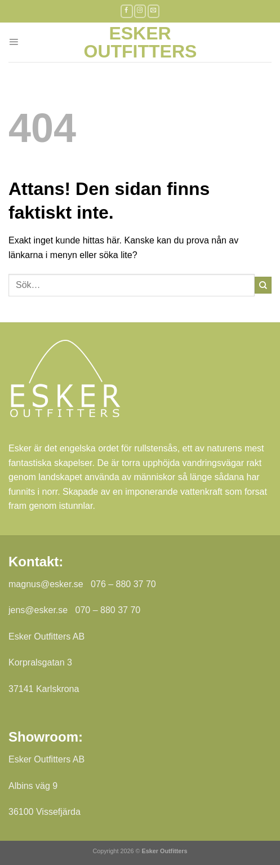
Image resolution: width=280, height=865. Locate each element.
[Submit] (263, 285)
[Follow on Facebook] (127, 11)
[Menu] (13, 42)
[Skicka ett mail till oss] (154, 11)
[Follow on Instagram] (140, 11)
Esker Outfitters (140, 42)
